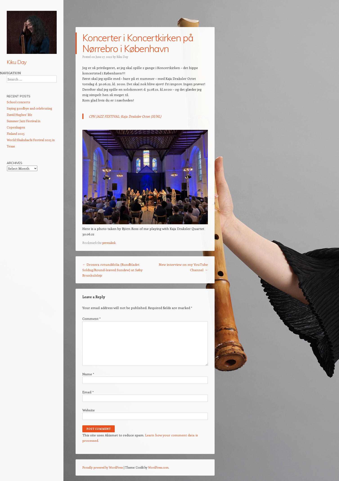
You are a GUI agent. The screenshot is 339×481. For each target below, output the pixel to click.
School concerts (18, 218)
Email (88, 392)
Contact (12, 168)
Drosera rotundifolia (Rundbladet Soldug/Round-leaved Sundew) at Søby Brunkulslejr (112, 269)
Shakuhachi (15, 90)
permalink (109, 243)
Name (88, 374)
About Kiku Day (18, 82)
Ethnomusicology (19, 128)
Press (11, 160)
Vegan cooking (18, 152)
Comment (91, 318)
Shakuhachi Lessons (22, 120)
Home (11, 74)
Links (10, 176)
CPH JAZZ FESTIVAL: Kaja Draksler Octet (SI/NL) (125, 116)
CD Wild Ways (18, 112)
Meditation (14, 136)
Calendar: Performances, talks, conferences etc (29, 100)
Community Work (20, 144)
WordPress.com (158, 467)
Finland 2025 (16, 249)
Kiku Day (17, 62)
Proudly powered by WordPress (102, 467)
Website (88, 410)
